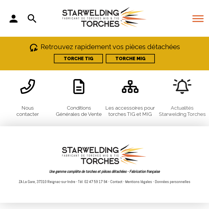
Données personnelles (172, 181)
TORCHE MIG (130, 58)
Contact (116, 181)
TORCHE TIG (78, 58)
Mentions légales (138, 181)
